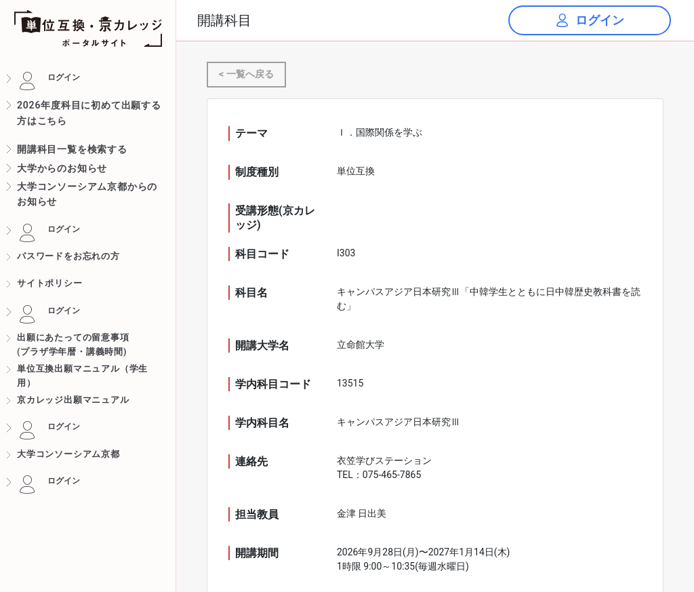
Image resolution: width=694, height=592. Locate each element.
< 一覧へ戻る (246, 74)
